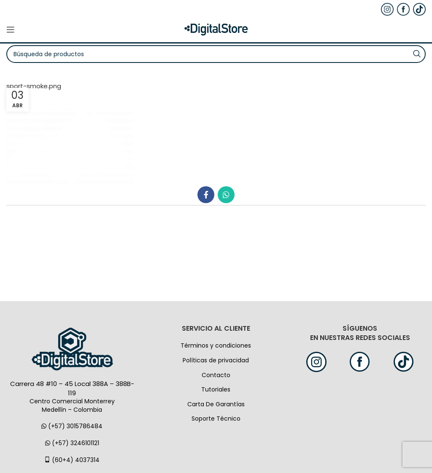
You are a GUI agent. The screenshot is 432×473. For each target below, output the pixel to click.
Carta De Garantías (216, 404)
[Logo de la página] (216, 29)
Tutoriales (215, 389)
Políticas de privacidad (216, 360)
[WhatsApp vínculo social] (226, 194)
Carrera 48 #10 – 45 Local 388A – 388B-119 (72, 388)
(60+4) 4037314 (72, 460)
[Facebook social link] (205, 194)
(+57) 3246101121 (72, 443)
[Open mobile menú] (10, 29)
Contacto (216, 375)
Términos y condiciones (216, 345)
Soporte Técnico (216, 418)
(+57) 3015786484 (72, 426)
